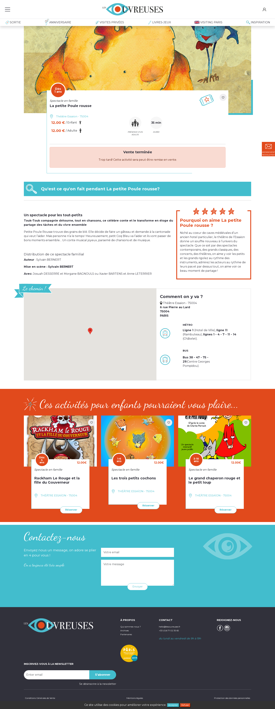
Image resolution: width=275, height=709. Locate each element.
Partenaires (127, 633)
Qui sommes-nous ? (133, 625)
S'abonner (102, 674)
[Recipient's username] (56, 674)
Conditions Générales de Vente (43, 697)
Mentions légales (133, 697)
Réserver (69, 509)
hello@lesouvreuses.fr (173, 625)
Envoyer (137, 586)
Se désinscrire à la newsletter (97, 683)
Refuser (187, 704)
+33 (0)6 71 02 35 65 (171, 629)
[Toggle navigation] (7, 9)
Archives (125, 629)
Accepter (171, 704)
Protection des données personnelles (227, 697)
